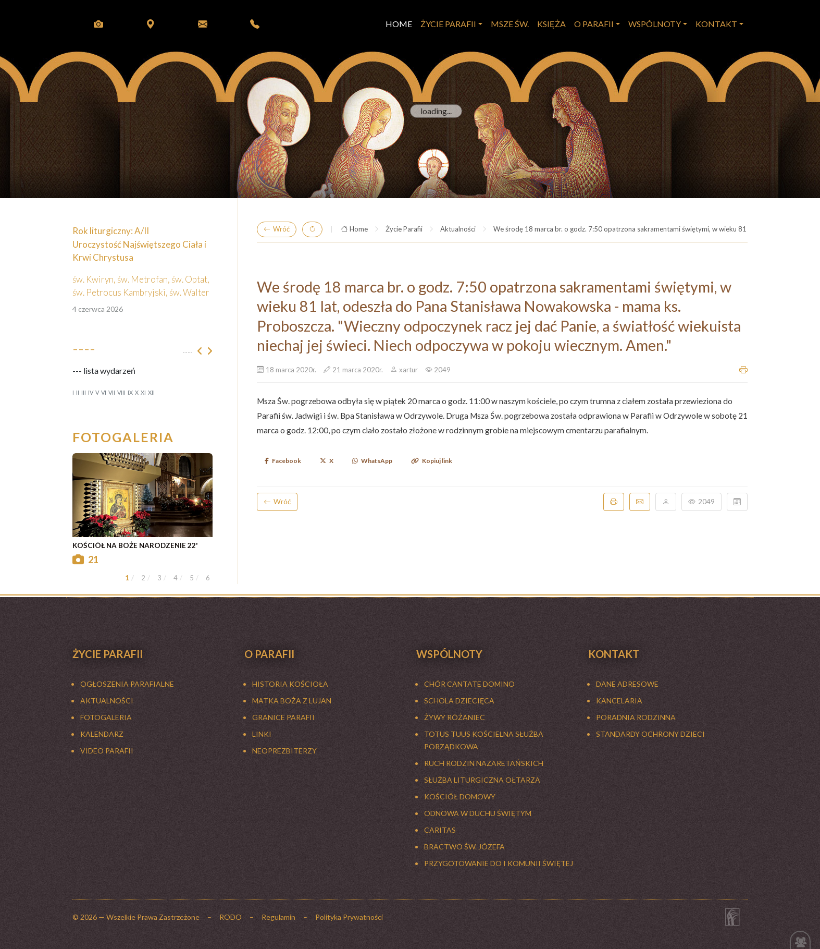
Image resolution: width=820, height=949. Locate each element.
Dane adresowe (627, 683)
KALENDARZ (101, 733)
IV (90, 392)
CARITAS (440, 829)
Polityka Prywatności (349, 917)
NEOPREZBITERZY (284, 750)
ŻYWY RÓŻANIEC (454, 717)
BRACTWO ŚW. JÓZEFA (464, 846)
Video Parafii (106, 750)
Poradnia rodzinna (636, 717)
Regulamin (278, 917)
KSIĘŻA (551, 24)
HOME (399, 24)
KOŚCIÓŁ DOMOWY (459, 796)
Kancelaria (619, 700)
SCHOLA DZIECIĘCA (459, 700)
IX (130, 392)
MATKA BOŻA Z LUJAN (291, 700)
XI (143, 392)
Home (354, 229)
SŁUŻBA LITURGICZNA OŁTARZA (482, 779)
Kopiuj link (431, 461)
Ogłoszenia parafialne (127, 683)
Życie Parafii (404, 229)
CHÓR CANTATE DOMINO (469, 683)
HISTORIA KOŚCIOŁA (290, 683)
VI (103, 392)
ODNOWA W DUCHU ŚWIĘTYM (477, 813)
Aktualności (458, 229)
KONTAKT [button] (716, 24)
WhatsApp (372, 461)
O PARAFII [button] (594, 24)
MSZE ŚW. (510, 24)
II (77, 392)
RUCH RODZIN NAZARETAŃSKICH (483, 763)
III (83, 392)
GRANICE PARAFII (283, 717)
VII (111, 392)
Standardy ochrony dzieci (650, 733)
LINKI (261, 733)
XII (151, 392)
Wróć (277, 229)
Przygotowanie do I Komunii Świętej (498, 863)
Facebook (283, 461)
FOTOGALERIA (106, 717)
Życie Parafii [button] (448, 24)
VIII (121, 392)
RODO (230, 917)
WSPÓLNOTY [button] (654, 24)
